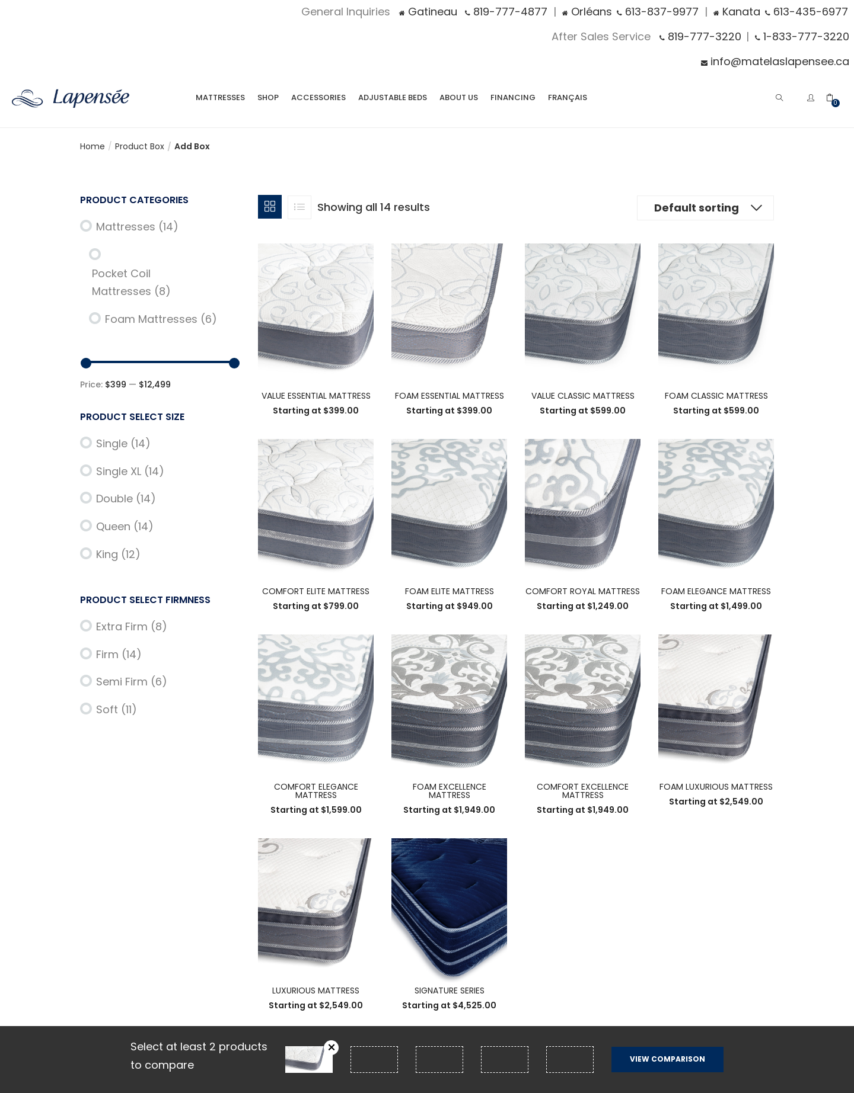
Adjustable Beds (392, 97)
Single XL (130, 471)
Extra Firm (131, 626)
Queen (125, 526)
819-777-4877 (506, 11)
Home (92, 146)
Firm (119, 654)
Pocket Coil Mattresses (131, 282)
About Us (458, 97)
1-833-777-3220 (802, 36)
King (118, 554)
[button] (835, 97)
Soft (116, 709)
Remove (331, 1047)
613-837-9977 (658, 11)
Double (126, 498)
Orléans (587, 11)
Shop (268, 97)
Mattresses (220, 97)
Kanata (736, 11)
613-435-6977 (806, 11)
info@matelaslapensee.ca (775, 61)
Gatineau (428, 11)
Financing (513, 97)
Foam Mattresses (161, 319)
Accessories (318, 97)
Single (123, 443)
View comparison (667, 1059)
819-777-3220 (700, 36)
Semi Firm (131, 681)
